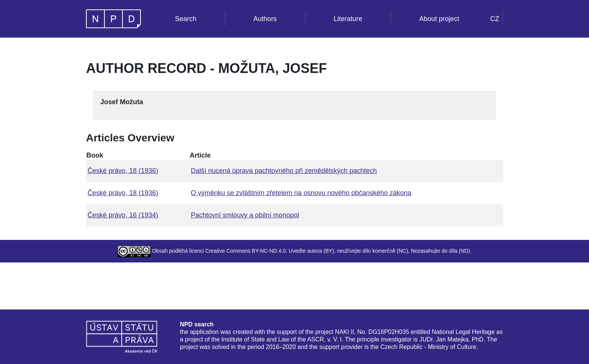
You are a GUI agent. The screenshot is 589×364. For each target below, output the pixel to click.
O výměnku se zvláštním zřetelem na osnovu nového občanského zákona (301, 193)
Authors (265, 19)
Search (185, 19)
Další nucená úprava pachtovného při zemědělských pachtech (284, 170)
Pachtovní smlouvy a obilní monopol (245, 215)
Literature (348, 19)
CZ (494, 19)
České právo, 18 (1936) (123, 170)
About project (439, 19)
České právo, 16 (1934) (123, 215)
